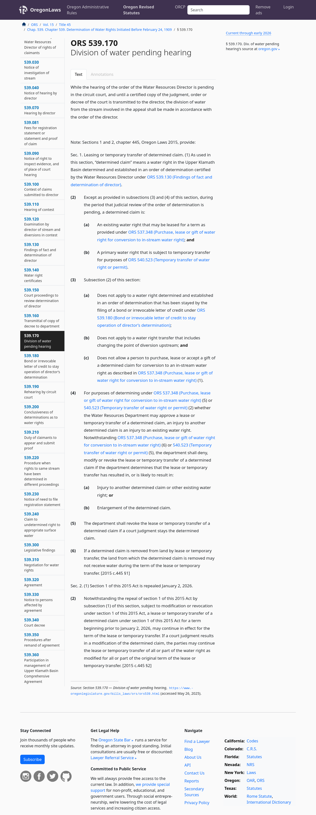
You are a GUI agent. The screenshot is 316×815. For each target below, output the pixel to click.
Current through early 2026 (248, 33)
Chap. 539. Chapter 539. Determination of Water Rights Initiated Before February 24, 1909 (99, 29)
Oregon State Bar (115, 740)
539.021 (40, 42)
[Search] (218, 10)
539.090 (41, 164)
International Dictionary (269, 802)
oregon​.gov (267, 48)
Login (288, 7)
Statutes (254, 756)
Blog (188, 749)
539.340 (34, 622)
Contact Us (194, 773)
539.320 (33, 582)
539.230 (42, 499)
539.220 (42, 471)
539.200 (41, 414)
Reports (191, 781)
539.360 (41, 668)
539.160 (41, 321)
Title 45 (65, 24)
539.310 (41, 565)
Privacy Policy (196, 802)
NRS (250, 764)
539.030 (36, 70)
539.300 (39, 547)
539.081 (41, 133)
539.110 (39, 207)
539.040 (40, 93)
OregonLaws (45, 9)
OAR (251, 780)
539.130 (40, 252)
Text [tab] (78, 74)
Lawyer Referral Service (112, 757)
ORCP (180, 7)
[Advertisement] (259, 137)
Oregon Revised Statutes (138, 10)
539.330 (38, 602)
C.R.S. (252, 749)
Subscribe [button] (32, 759)
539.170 (37, 341)
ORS (34, 24)
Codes (252, 741)
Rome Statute (259, 796)
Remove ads (263, 10)
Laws (251, 772)
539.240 (42, 524)
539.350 (41, 640)
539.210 (40, 439)
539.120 (42, 226)
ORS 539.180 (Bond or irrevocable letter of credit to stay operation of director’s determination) (151, 317)
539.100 (41, 189)
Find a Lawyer (197, 741)
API (187, 765)
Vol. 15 (48, 24)
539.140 (33, 275)
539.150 (41, 297)
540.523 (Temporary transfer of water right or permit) (136, 407)
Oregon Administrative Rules (88, 10)
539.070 (40, 110)
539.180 (42, 366)
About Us (192, 757)
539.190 (40, 392)
